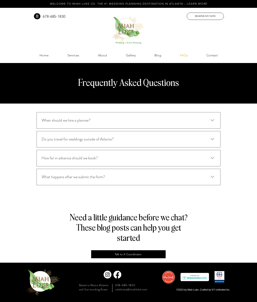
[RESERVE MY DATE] (205, 16)
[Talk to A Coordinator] (128, 254)
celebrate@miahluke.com (131, 289)
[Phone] (37, 16)
